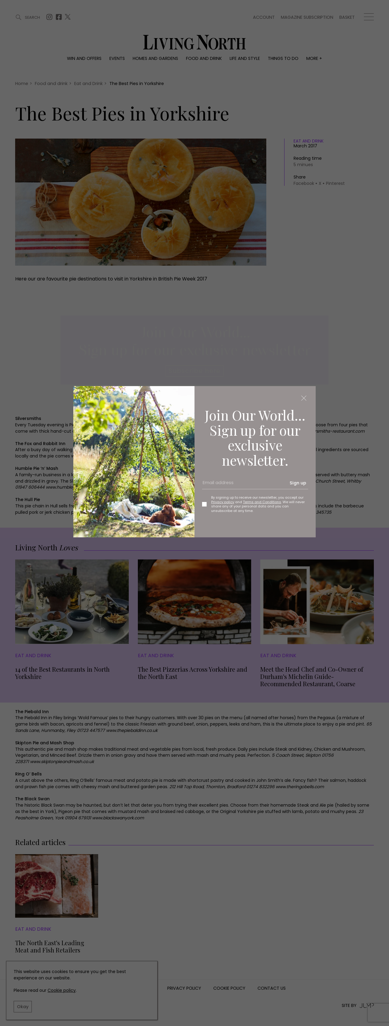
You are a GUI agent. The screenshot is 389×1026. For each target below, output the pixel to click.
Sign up (298, 483)
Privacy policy (222, 502)
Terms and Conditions (262, 502)
